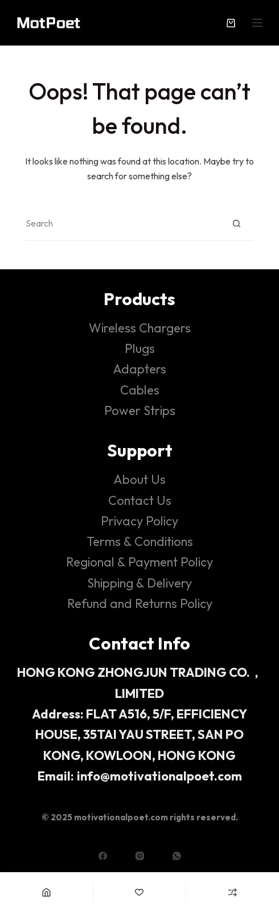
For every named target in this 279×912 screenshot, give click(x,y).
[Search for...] (122, 224)
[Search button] (236, 224)
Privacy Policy (139, 521)
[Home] (46, 892)
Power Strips (139, 410)
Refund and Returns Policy (139, 603)
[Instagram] (140, 856)
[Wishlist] (139, 892)
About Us (139, 479)
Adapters (139, 369)
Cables (139, 390)
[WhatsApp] (177, 856)
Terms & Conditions (140, 541)
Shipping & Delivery (139, 583)
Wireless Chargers (140, 328)
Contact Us (139, 500)
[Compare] (232, 892)
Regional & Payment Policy (139, 562)
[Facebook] (103, 856)
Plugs (140, 348)
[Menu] (257, 23)
